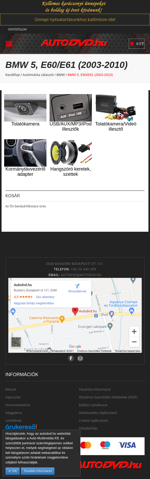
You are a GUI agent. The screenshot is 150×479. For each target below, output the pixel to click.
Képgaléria (13, 412)
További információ (38, 471)
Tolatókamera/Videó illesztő (116, 126)
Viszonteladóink (17, 405)
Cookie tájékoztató (93, 420)
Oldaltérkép (88, 428)
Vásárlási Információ (95, 389)
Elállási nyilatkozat (93, 405)
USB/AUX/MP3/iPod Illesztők (71, 126)
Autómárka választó (38, 74)
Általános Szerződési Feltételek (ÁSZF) (108, 397)
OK (14, 471)
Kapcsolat (13, 397)
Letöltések (13, 420)
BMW (61, 74)
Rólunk (10, 389)
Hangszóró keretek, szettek (70, 171)
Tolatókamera (25, 123)
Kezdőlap (12, 74)
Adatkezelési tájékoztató (98, 412)
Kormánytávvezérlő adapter (25, 171)
